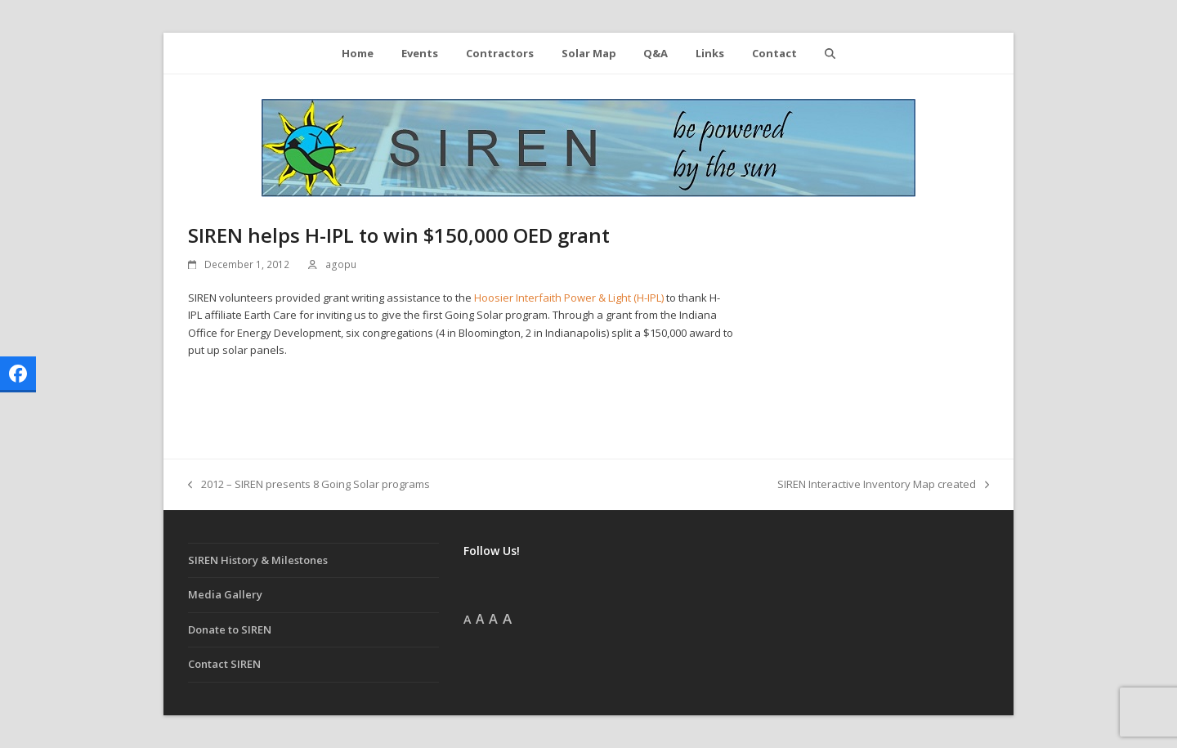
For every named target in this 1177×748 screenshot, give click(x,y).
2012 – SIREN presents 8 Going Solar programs (309, 485)
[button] (830, 53)
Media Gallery (225, 594)
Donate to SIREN (229, 629)
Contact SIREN (224, 663)
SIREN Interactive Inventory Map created (883, 485)
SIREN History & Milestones (258, 560)
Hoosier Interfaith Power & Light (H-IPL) (569, 297)
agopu (340, 264)
